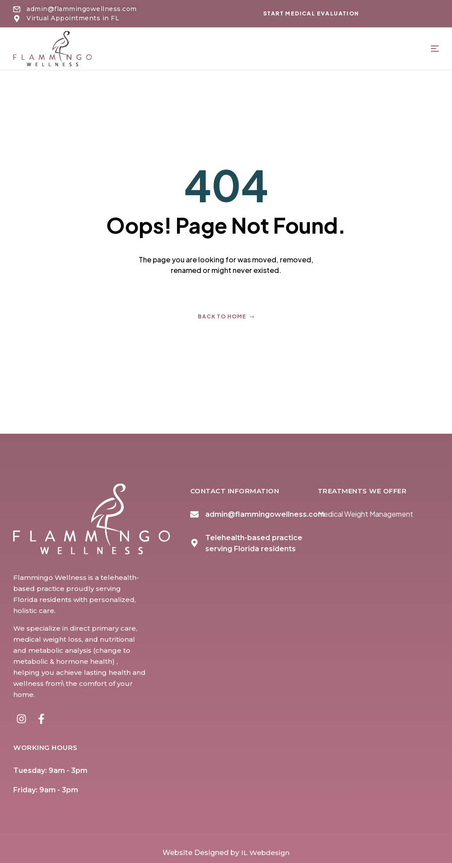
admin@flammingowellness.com (265, 514)
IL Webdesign (265, 849)
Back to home (226, 316)
